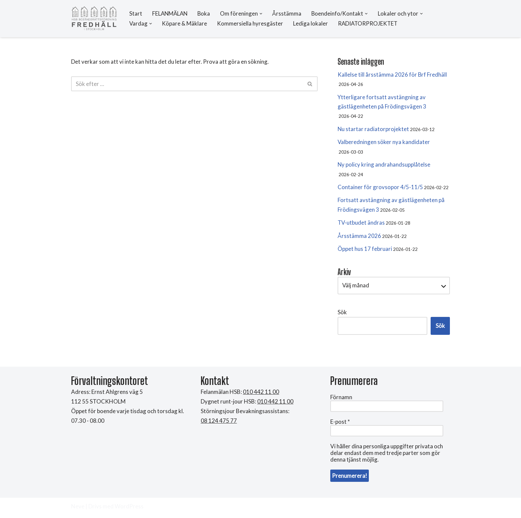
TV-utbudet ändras (361, 224)
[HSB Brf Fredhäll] (94, 18)
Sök (342, 314)
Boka (205, 13)
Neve (77, 508)
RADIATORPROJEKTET (369, 23)
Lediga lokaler (311, 23)
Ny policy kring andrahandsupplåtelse (384, 165)
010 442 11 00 (275, 404)
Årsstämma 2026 (359, 237)
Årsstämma (289, 13)
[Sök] (187, 84)
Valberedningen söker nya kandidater (384, 142)
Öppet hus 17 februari (365, 251)
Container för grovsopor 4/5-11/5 (380, 188)
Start (135, 13)
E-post (340, 424)
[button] (262, 13)
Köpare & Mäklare (185, 23)
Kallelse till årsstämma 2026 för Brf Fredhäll (392, 74)
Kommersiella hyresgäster (251, 23)
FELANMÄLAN (170, 13)
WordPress (129, 508)
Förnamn (341, 400)
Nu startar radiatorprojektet (373, 129)
